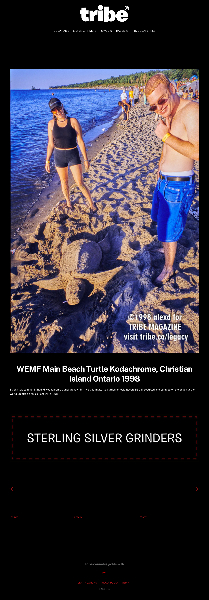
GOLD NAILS (61, 30)
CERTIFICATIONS (87, 582)
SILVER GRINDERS (84, 30)
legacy (14, 517)
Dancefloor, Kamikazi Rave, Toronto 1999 (42, 489)
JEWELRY (106, 30)
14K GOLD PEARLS (143, 30)
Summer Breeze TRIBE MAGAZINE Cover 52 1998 (160, 489)
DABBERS (122, 30)
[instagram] (104, 572)
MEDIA (125, 582)
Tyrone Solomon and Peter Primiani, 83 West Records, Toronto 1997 (167, 525)
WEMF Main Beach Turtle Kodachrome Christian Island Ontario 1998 (104, 57)
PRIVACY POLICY (109, 582)
